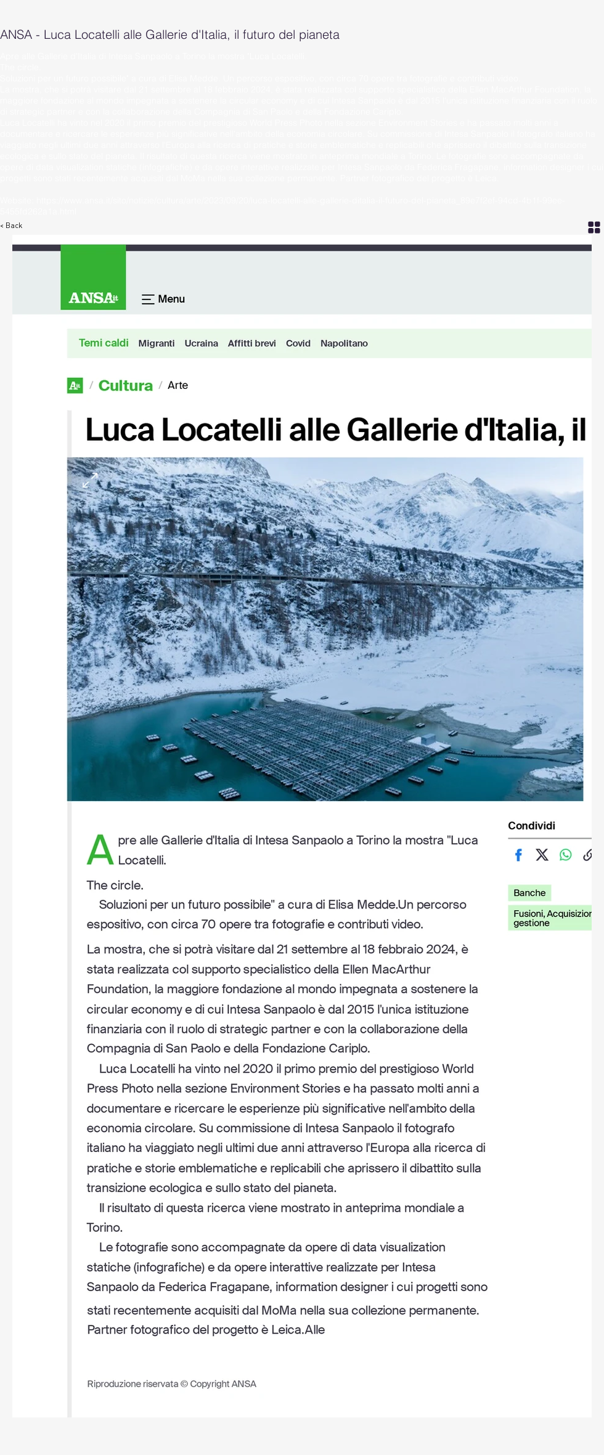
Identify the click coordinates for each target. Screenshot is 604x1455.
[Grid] (594, 227)
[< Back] (18, 226)
